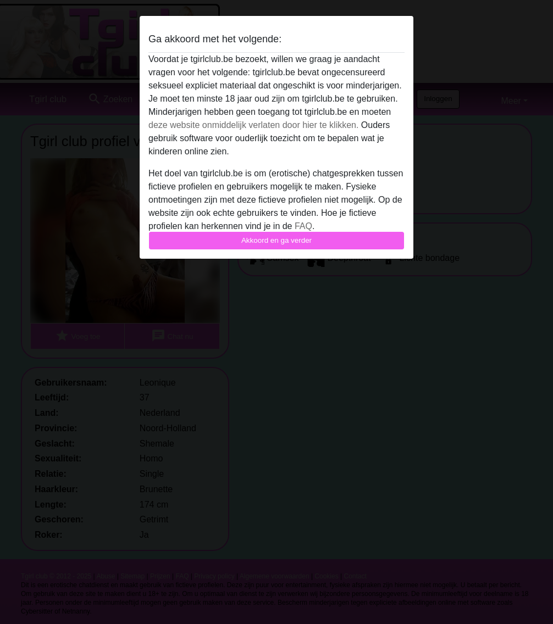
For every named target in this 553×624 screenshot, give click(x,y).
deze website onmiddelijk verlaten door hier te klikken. (253, 125)
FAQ (303, 226)
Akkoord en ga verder (276, 240)
